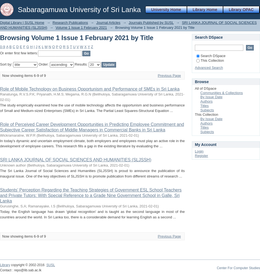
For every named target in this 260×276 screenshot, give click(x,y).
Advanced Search (209, 68)
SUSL (50, 265)
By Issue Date (211, 97)
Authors (206, 101)
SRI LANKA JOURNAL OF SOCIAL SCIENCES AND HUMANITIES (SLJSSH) (75, 159)
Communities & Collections (221, 93)
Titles (204, 106)
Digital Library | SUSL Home (22, 23)
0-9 (2, 47)
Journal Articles (108, 23)
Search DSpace (211, 56)
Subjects (207, 110)
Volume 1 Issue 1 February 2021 (81, 28)
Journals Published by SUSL (151, 23)
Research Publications (70, 23)
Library (5, 265)
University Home (166, 9)
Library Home (205, 9)
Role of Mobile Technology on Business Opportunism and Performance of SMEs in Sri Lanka (90, 89)
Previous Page (169, 76)
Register (201, 156)
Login (199, 151)
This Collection (210, 60)
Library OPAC (241, 9)
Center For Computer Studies (238, 268)
